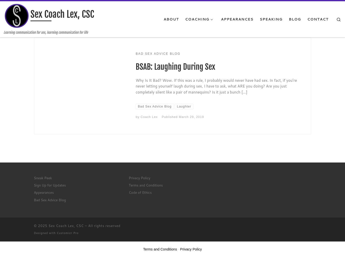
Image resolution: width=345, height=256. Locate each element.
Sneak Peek (43, 178)
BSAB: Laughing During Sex (175, 67)
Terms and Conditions (146, 185)
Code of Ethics (140, 192)
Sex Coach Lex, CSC (66, 226)
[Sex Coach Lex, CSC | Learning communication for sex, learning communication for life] (16, 16)
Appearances (44, 192)
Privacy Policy (139, 178)
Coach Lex (149, 117)
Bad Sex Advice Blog (50, 200)
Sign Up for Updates (50, 185)
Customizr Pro (68, 233)
